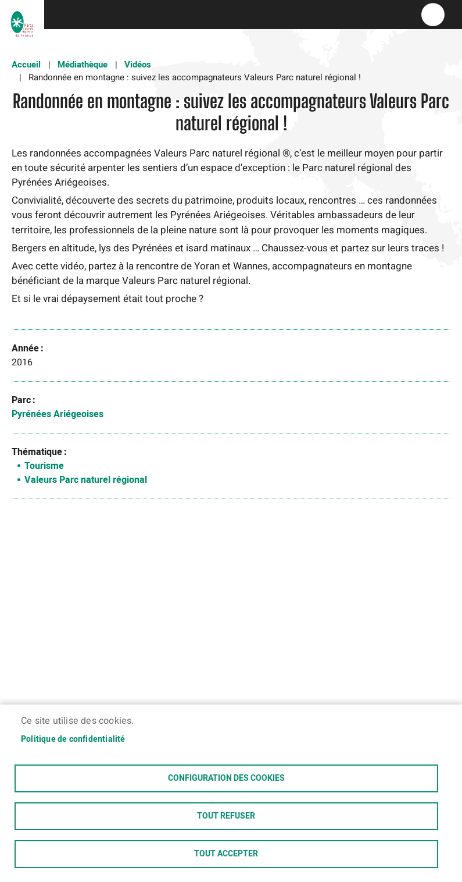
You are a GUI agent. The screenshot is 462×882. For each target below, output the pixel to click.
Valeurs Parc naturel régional (85, 480)
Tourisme (44, 466)
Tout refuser (226, 816)
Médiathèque (83, 64)
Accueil (26, 64)
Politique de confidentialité (73, 739)
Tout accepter (226, 854)
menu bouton (433, 14)
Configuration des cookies (226, 778)
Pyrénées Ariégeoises (57, 414)
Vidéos (137, 64)
